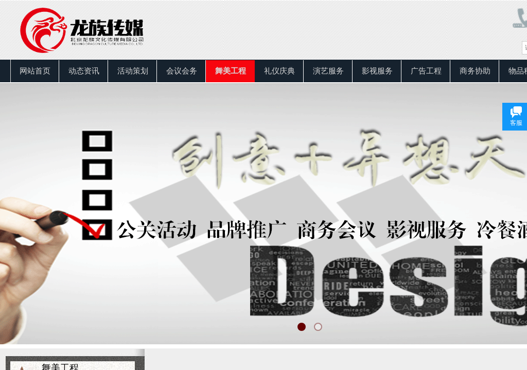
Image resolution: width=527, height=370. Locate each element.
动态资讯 (83, 71)
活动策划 (132, 71)
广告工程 (426, 71)
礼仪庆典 (279, 71)
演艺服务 (328, 71)
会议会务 (181, 71)
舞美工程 (230, 71)
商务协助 (475, 71)
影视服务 (377, 71)
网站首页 (35, 71)
